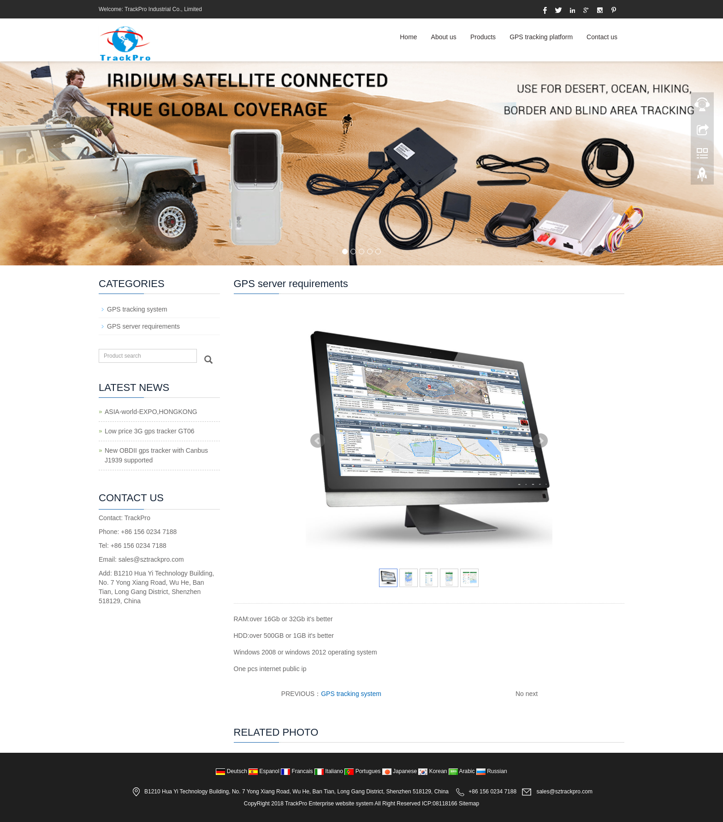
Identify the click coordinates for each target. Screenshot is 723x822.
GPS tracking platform (541, 37)
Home (408, 37)
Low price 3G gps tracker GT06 (150, 431)
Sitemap (469, 803)
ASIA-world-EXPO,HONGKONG (151, 411)
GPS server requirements (143, 326)
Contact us (602, 37)
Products (483, 37)
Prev (317, 440)
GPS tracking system (351, 693)
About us (443, 37)
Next (540, 440)
